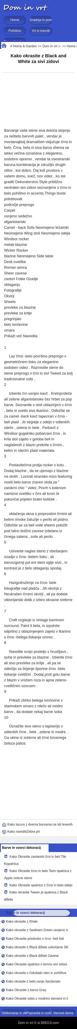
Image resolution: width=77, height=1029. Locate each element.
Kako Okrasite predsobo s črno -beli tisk (35, 938)
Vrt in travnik (41, 30)
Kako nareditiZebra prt (23, 831)
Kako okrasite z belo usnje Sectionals (33, 981)
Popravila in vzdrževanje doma (38, 1013)
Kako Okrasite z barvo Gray (26, 990)
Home (14, 20)
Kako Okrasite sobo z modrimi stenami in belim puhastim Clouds (37, 998)
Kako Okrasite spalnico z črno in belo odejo (40, 885)
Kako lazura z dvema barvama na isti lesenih (40, 824)
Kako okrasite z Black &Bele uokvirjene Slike (37, 947)
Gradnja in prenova (41, 20)
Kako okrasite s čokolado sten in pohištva (36, 973)
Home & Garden (25, 46)
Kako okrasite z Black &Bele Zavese (32, 955)
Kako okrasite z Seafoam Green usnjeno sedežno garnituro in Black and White (37, 930)
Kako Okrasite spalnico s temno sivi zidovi (36, 964)
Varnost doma (63, 1013)
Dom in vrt (50, 46)
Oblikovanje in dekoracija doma (13, 1013)
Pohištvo (14, 30)
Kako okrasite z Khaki (22, 921)
